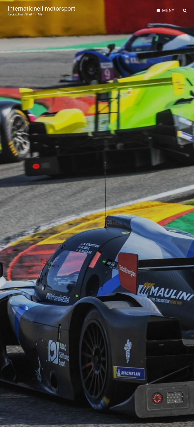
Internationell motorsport (41, 8)
